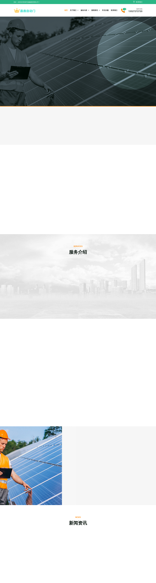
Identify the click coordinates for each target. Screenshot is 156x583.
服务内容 (85, 10)
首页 (66, 10)
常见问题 (105, 10)
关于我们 (74, 10)
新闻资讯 (95, 10)
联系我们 (114, 10)
